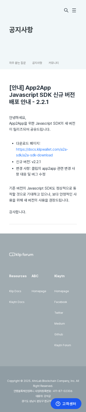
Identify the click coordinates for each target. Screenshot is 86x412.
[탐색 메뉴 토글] (74, 10)
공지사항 (37, 63)
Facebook (60, 302)
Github (58, 334)
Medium (59, 323)
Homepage (39, 291)
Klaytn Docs (16, 302)
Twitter (58, 312)
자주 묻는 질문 (17, 63)
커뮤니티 (54, 63)
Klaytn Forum (62, 345)
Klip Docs (15, 291)
